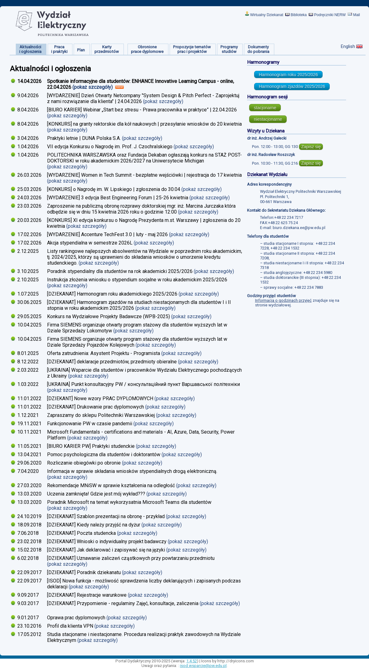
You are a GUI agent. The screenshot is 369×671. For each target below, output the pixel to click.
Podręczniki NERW (330, 15)
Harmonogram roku (288, 74)
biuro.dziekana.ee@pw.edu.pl (299, 227)
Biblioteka (299, 15)
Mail (356, 15)
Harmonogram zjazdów (292, 86)
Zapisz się (311, 146)
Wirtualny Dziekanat (266, 15)
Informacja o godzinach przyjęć (283, 300)
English (348, 46)
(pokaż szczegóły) (93, 87)
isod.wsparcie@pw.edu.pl (203, 665)
